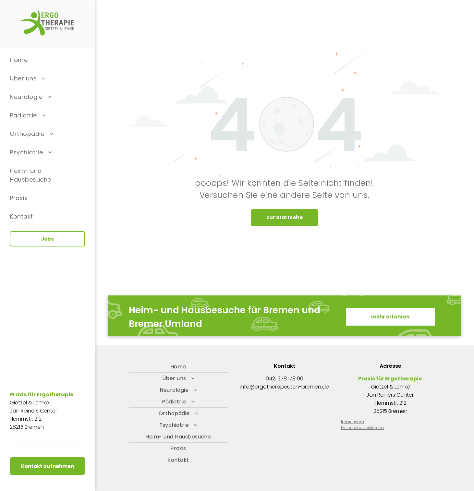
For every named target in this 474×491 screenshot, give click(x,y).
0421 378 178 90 (284, 378)
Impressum (352, 422)
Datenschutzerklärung (362, 427)
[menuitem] (47, 60)
